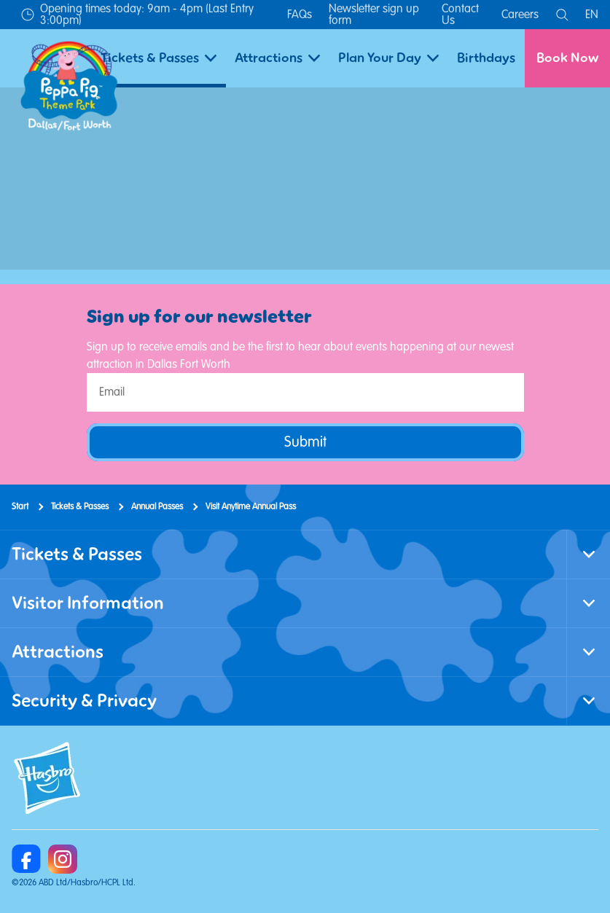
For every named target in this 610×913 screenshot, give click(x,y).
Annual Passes (157, 506)
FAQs (299, 14)
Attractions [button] (277, 58)
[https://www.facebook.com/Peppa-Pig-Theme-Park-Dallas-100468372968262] (26, 859)
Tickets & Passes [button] (158, 58)
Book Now (567, 58)
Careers (520, 14)
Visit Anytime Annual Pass (251, 506)
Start (20, 506)
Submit (305, 442)
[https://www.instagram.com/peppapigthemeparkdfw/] (62, 859)
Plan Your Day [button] (388, 58)
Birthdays (486, 58)
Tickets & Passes (80, 506)
